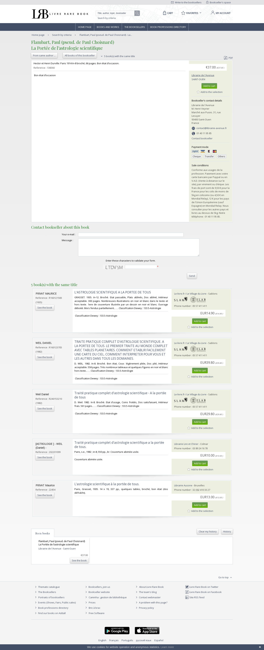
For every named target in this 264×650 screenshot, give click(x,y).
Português (127, 643)
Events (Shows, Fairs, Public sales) (55, 606)
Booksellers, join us (97, 590)
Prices (92, 605)
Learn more (167, 647)
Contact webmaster (148, 600)
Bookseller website (97, 595)
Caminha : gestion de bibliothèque (108, 600)
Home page (84, 27)
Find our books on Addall (50, 616)
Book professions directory (168, 27)
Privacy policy (144, 611)
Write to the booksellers (186, 2)
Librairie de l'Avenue (203, 75)
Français (114, 643)
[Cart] (167, 13)
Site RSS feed (194, 600)
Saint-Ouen (198, 79)
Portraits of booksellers (51, 600)
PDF (228, 57)
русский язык (143, 643)
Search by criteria (107, 18)
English (102, 643)
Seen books (42, 536)
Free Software (96, 616)
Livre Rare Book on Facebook (203, 595)
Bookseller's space (218, 2)
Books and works (108, 27)
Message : (60, 240)
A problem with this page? (151, 606)
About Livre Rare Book (151, 590)
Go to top (225, 581)
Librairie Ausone (183, 488)
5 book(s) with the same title (117, 56)
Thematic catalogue (47, 590)
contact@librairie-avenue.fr (211, 128)
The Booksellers (134, 27)
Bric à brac (94, 611)
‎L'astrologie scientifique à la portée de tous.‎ (106, 487)
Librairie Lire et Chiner (186, 447)
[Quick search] (117, 13)
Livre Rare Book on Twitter (201, 590)
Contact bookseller (202, 138)
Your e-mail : (61, 234)
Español (158, 643)
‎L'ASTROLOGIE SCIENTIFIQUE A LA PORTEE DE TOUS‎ (112, 295)
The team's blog (146, 595)
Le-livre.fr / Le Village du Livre (190, 297)
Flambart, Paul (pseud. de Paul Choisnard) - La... (106, 35)
